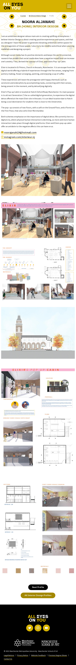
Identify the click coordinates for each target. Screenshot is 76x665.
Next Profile (38, 587)
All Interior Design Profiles (38, 595)
